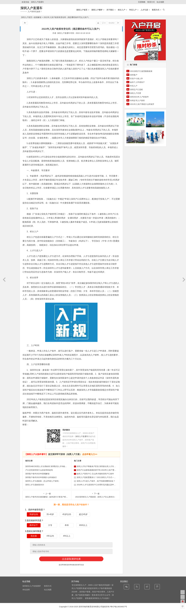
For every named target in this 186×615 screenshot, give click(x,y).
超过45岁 (83, 514)
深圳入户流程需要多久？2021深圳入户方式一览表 (97, 477)
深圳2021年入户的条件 (139, 97)
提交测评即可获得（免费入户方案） (61, 454)
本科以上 (83, 525)
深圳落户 (133, 75)
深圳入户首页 (26, 17)
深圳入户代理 (135, 93)
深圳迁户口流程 (136, 89)
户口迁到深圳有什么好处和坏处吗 (39, 470)
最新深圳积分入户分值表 (99, 598)
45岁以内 (66, 514)
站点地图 (160, 2)
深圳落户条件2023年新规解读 (37, 474)
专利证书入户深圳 (137, 100)
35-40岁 (50, 514)
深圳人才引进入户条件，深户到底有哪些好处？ (96, 481)
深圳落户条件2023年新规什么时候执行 (41, 477)
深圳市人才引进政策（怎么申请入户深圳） (42, 481)
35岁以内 (33, 514)
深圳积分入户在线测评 (31, 586)
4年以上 (66, 536)
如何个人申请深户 (137, 82)
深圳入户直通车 (37, 2)
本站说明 (26, 590)
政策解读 (37, 17)
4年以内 (50, 536)
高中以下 (33, 525)
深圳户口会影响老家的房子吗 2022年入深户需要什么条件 (100, 470)
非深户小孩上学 (136, 78)
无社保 (33, 536)
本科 (67, 525)
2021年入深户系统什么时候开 (142, 104)
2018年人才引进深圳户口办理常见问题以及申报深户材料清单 (102, 485)
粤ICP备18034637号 (118, 607)
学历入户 (133, 86)
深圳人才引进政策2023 (34, 485)
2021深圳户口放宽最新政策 (141, 71)
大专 (50, 525)
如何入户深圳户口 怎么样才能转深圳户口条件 (95, 474)
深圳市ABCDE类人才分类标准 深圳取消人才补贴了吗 (47, 466)
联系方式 (151, 2)
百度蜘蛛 (141, 2)
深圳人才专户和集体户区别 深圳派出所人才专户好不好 (99, 466)
